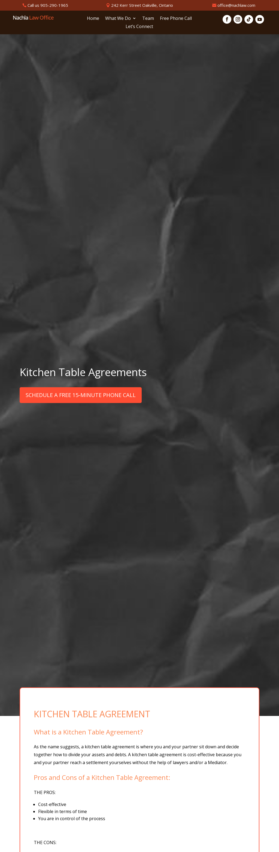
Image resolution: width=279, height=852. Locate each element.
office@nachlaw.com (236, 5)
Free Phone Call (176, 18)
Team (148, 18)
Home (93, 18)
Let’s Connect (139, 26)
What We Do (118, 18)
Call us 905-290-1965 (48, 5)
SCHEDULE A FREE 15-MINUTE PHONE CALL (81, 395)
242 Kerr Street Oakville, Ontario (142, 5)
